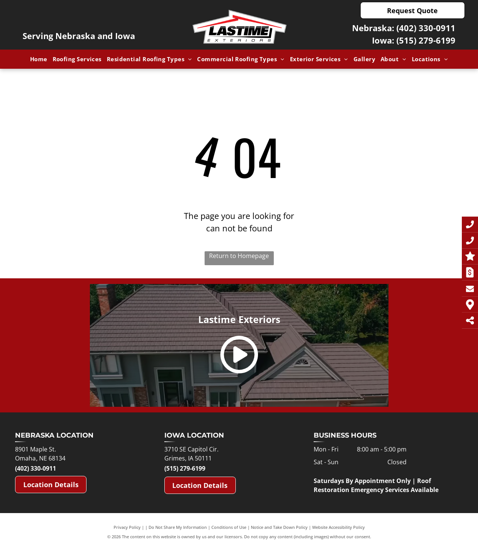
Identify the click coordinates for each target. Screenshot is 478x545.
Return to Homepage (239, 256)
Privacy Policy (127, 527)
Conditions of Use (228, 527)
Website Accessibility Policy (338, 527)
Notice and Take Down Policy (279, 527)
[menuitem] (38, 59)
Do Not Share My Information (178, 527)
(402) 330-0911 (425, 27)
